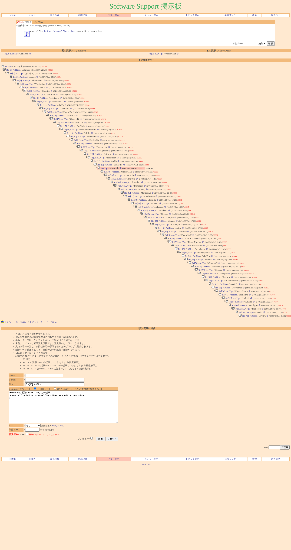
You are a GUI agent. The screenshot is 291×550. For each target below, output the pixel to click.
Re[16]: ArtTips (63, 128)
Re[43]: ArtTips (154, 233)
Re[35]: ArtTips (127, 202)
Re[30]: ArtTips (110, 182)
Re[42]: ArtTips (150, 229)
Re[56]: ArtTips (198, 283)
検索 (254, 15)
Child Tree (146, 496)
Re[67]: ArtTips (235, 325)
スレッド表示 (151, 15)
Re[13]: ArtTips (53, 117)
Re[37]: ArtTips (133, 210)
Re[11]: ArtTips (46, 109)
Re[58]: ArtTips (204, 291)
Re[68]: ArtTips (238, 329)
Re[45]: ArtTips (160, 240)
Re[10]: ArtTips (42, 105)
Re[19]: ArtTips (73, 140)
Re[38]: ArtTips (137, 213)
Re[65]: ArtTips (228, 318)
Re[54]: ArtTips (191, 275)
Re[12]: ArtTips (49, 113)
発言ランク (230, 15)
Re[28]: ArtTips (103, 175)
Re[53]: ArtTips (187, 271)
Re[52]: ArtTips (184, 267)
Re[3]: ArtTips (18, 78)
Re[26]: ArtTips (96, 167)
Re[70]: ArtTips (245, 337)
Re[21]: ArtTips (80, 148)
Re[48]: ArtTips (170, 252)
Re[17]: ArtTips (66, 132)
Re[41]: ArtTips (147, 225)
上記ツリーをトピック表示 (43, 347)
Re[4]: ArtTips (21, 82)
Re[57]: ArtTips (201, 287)
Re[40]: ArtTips (143, 221)
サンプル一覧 (59, 457)
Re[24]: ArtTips (90, 159)
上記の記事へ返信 (146, 354)
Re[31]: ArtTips (113, 186)
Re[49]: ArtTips (174, 256)
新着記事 (82, 15)
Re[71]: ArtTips (248, 341)
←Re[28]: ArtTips (10, 54)
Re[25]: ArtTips (93, 163)
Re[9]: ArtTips (38, 101)
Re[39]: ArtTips (140, 217)
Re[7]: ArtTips (31, 94)
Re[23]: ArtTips (86, 155)
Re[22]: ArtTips (83, 152)
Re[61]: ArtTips (214, 302)
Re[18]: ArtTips (69, 136)
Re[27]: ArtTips (100, 171)
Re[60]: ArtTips (211, 298)
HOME (12, 15)
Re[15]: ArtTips (59, 124)
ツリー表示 (113, 15)
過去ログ (275, 15)
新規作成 (54, 15)
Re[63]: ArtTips (221, 310)
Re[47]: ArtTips (167, 248)
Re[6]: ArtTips (28, 90)
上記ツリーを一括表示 (14, 347)
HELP (32, 15)
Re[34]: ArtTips (123, 198)
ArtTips (6, 67)
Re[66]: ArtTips (231, 322)
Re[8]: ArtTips (35, 97)
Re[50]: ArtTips (177, 260)
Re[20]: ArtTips (76, 144)
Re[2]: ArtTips (14, 74)
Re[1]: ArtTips (11, 70)
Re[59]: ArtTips (208, 295)
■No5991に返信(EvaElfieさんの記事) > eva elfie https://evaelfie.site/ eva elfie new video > (70, 435)
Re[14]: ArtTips (56, 121)
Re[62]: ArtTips (218, 306)
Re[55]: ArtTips (194, 279)
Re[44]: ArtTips (157, 237)
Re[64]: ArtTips (224, 314)
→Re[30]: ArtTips (154, 54)
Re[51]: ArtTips (181, 264)
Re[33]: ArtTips (120, 194)
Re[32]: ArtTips (117, 190)
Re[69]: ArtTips (241, 333)
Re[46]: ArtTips (164, 244)
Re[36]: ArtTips (130, 206)
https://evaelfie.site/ (59, 31)
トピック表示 (192, 15)
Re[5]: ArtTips (24, 86)
